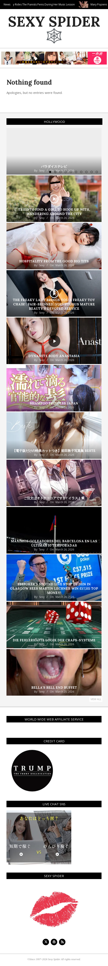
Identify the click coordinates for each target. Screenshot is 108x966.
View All (96, 699)
